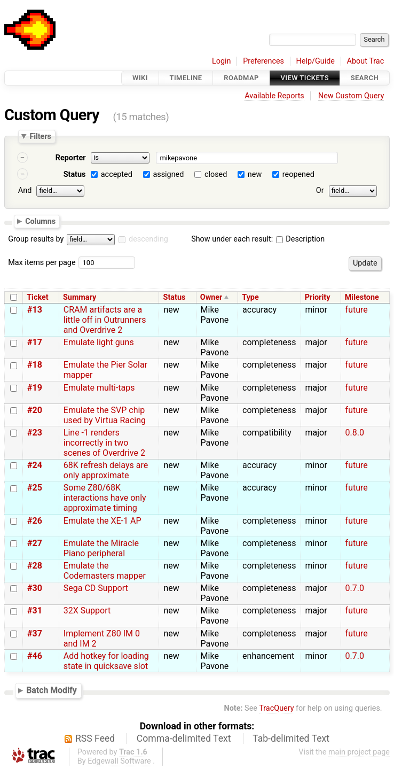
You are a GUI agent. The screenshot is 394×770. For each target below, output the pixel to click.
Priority (317, 297)
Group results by (36, 239)
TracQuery (276, 708)
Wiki (140, 78)
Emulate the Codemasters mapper (105, 571)
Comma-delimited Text (184, 738)
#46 (34, 656)
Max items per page (41, 262)
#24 (34, 465)
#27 (34, 543)
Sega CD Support (96, 588)
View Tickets (305, 78)
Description (300, 239)
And (24, 190)
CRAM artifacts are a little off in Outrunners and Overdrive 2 (105, 320)
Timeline (186, 78)
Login (221, 61)
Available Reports (274, 95)
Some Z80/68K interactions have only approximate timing (105, 498)
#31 (34, 610)
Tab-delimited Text (291, 738)
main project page (359, 752)
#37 (34, 633)
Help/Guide (315, 61)
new (255, 174)
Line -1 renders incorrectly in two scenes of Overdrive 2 (104, 442)
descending (148, 239)
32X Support (87, 610)
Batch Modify (51, 690)
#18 (34, 365)
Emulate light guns (99, 342)
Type (250, 297)
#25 (34, 488)
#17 (34, 342)
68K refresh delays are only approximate (106, 470)
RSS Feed (95, 738)
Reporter (71, 157)
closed (215, 174)
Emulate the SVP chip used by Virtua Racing (105, 415)
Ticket (37, 297)
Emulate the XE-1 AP (102, 521)
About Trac (365, 61)
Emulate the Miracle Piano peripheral (101, 548)
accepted (116, 174)
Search (365, 78)
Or (320, 190)
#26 (34, 521)
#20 (34, 410)
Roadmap (241, 78)
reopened (298, 174)
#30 (34, 588)
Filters (40, 136)
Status (75, 174)
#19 (34, 388)
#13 (34, 310)
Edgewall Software (119, 761)
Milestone (362, 297)
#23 (34, 432)
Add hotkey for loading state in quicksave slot (106, 661)
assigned (168, 174)
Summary (79, 297)
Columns (40, 220)
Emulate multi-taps (99, 388)
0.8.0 (354, 432)
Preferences (263, 61)
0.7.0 (354, 588)
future (356, 310)
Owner (211, 297)
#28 (34, 566)
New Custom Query (351, 95)
